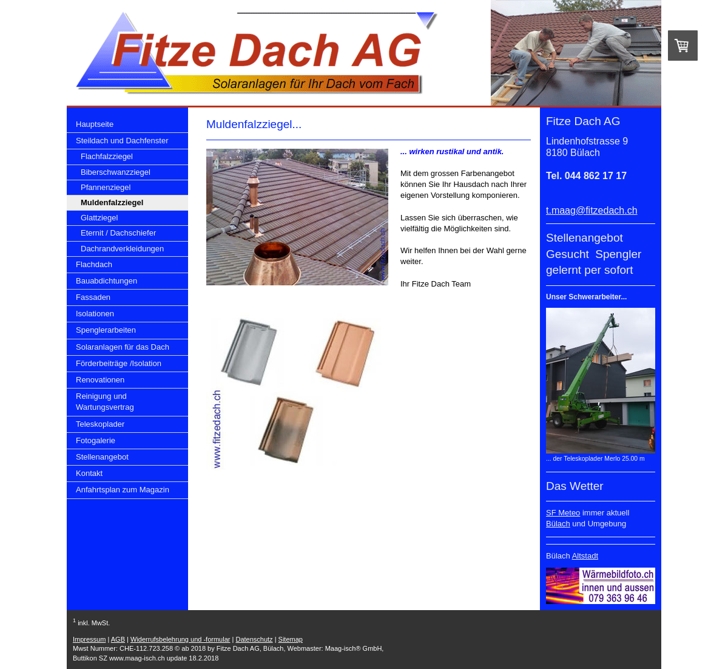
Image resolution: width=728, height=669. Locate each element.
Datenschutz (253, 639)
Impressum (89, 639)
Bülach (558, 523)
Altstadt (585, 555)
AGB (118, 639)
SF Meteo (563, 512)
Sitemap (290, 639)
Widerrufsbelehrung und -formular (180, 639)
